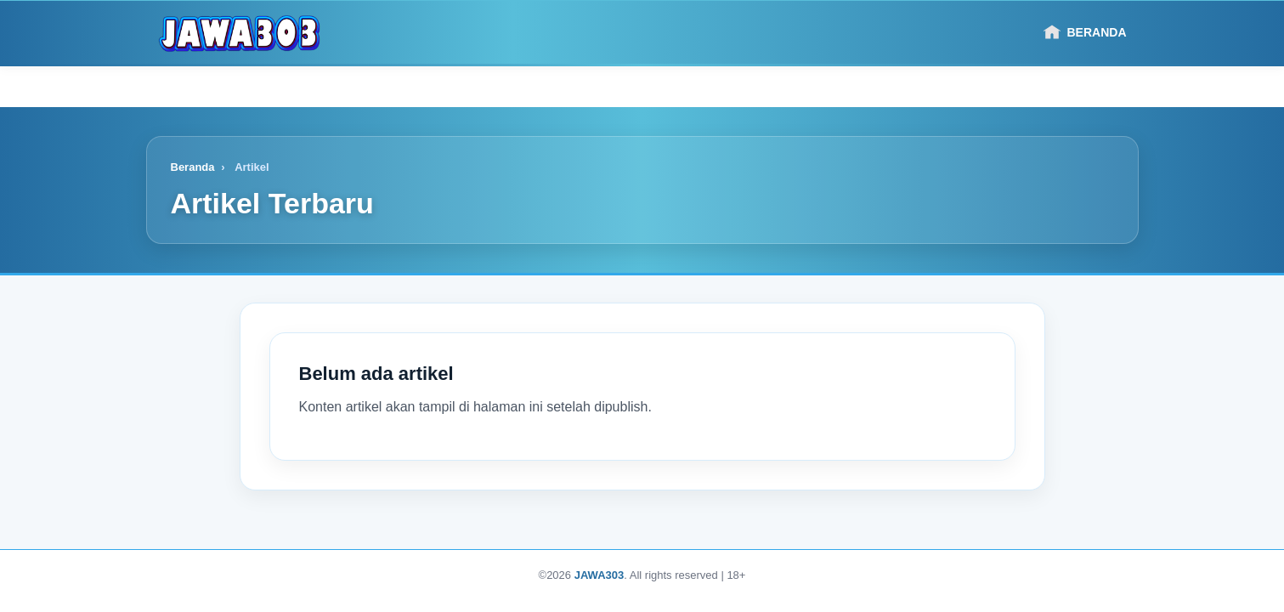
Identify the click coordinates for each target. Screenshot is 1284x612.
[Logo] (239, 32)
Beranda (1085, 32)
